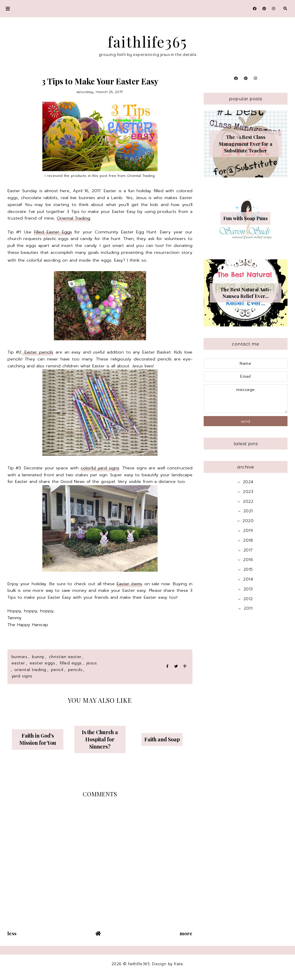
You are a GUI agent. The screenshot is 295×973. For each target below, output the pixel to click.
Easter (18, 663)
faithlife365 (147, 41)
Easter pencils (37, 352)
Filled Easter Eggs (53, 232)
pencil (57, 670)
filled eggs (71, 663)
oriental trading (30, 670)
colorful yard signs (100, 468)
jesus (91, 663)
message (246, 398)
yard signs (22, 676)
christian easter (65, 657)
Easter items (129, 584)
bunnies (20, 657)
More (186, 933)
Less (12, 933)
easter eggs (42, 663)
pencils (75, 670)
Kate (178, 964)
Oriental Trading (73, 218)
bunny (38, 657)
